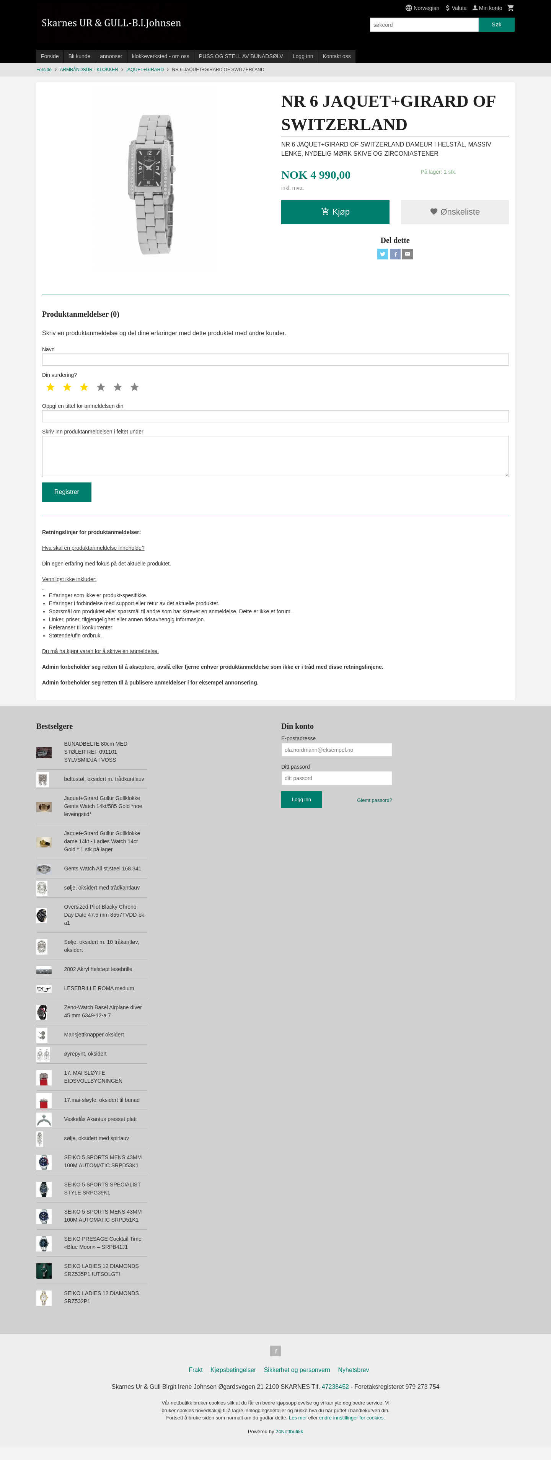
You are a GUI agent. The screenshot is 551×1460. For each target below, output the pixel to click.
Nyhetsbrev (353, 1383)
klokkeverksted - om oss (160, 56)
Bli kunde (79, 56)
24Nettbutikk (289, 1444)
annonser (111, 56)
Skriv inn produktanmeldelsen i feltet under (275, 461)
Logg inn (303, 56)
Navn (275, 357)
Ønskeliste (455, 212)
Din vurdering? (59, 378)
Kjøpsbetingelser (233, 1383)
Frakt (195, 1383)
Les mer (298, 1431)
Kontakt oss (337, 56)
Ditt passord (295, 779)
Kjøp (335, 212)
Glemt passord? (374, 812)
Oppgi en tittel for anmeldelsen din (275, 416)
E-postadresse (298, 750)
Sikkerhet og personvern (297, 1383)
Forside (50, 56)
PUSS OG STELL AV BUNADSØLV (241, 56)
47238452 (335, 1400)
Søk (496, 24)
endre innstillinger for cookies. (352, 1431)
